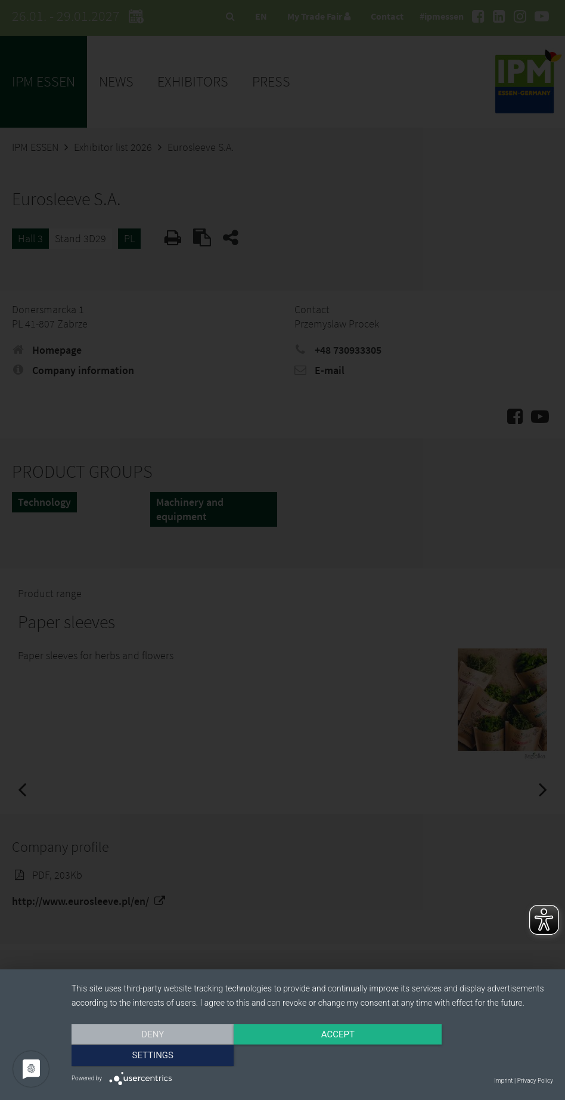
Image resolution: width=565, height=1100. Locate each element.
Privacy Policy (535, 1080)
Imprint (503, 1080)
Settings (481, 1056)
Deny (143, 1056)
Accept (312, 1056)
